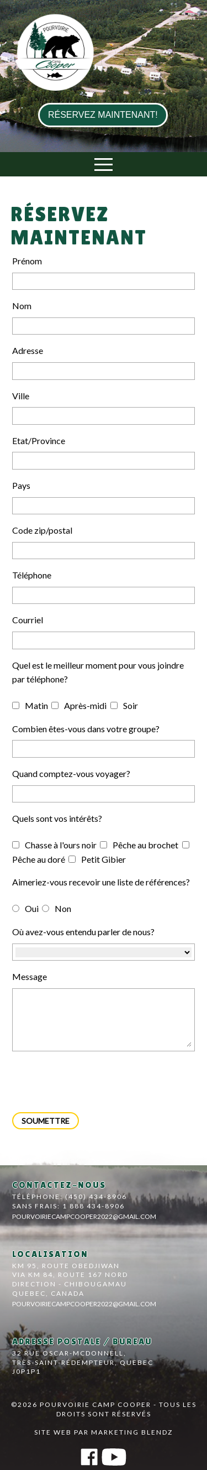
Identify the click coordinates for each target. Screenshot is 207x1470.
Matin (30, 705)
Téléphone (31, 575)
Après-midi (79, 705)
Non (56, 908)
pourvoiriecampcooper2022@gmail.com (84, 1216)
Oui (25, 908)
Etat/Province (38, 440)
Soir (124, 705)
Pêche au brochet (139, 845)
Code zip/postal (42, 530)
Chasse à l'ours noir (54, 845)
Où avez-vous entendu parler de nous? (83, 931)
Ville (20, 395)
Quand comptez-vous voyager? (71, 773)
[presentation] (96, 1081)
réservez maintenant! (103, 114)
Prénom (27, 261)
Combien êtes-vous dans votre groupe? (86, 728)
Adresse (27, 350)
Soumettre (46, 1120)
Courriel (27, 619)
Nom (21, 305)
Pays (21, 485)
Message (29, 976)
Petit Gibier (97, 859)
